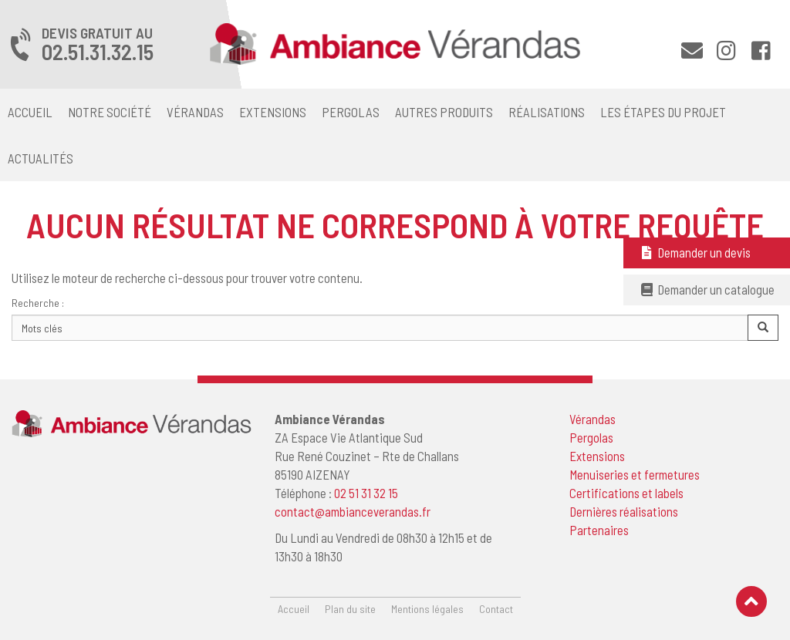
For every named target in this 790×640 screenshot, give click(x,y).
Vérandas (195, 112)
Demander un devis (695, 252)
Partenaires (599, 529)
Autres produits (444, 112)
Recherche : (38, 302)
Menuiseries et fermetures (634, 474)
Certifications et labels (626, 492)
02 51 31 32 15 (366, 492)
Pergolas (351, 112)
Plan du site (350, 608)
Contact (496, 608)
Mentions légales (427, 608)
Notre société (109, 112)
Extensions (272, 112)
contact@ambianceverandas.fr (352, 511)
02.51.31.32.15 (98, 52)
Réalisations (546, 112)
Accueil (30, 112)
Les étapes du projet (663, 112)
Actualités (40, 158)
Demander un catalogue (707, 289)
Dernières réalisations (623, 511)
